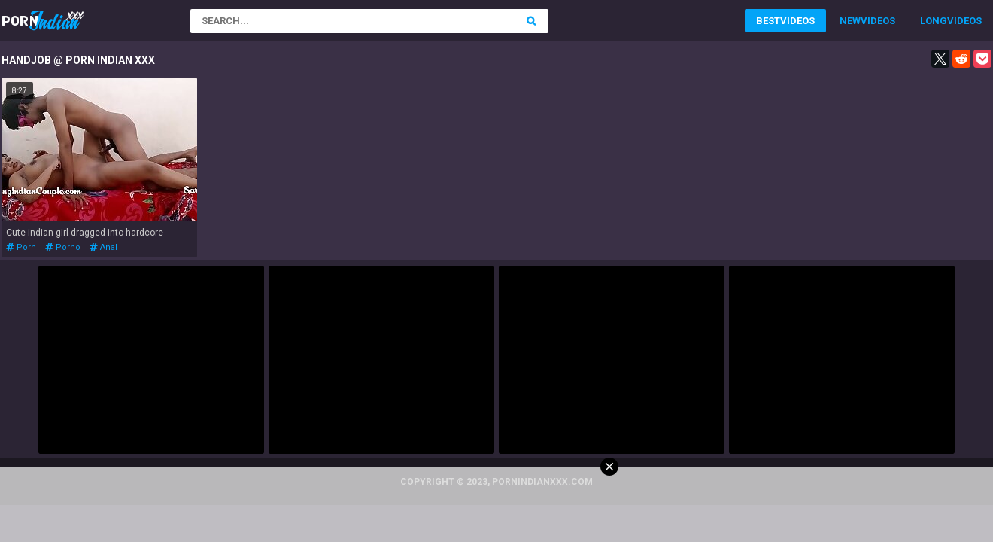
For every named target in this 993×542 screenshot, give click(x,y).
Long (933, 20)
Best (768, 20)
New (850, 20)
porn (21, 247)
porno (62, 247)
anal (103, 247)
